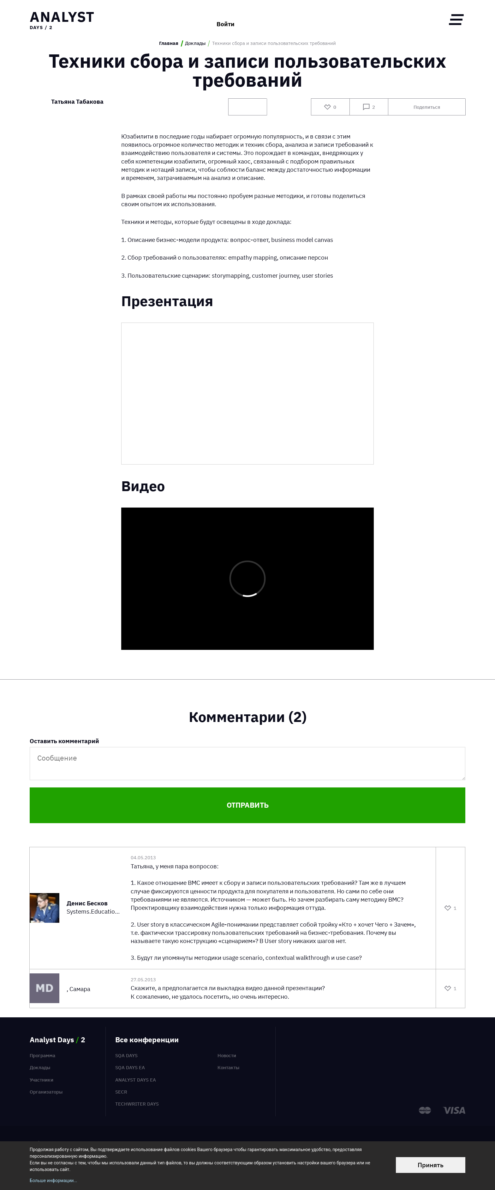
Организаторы (46, 1092)
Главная (168, 43)
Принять (431, 1165)
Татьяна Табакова (77, 102)
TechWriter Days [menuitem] (137, 1104)
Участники (41, 1080)
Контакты (228, 1067)
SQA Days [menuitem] (126, 1055)
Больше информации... (53, 1180)
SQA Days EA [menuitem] (130, 1067)
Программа (42, 1055)
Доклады (195, 43)
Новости (227, 1055)
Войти (226, 19)
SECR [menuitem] (121, 1092)
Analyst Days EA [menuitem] (135, 1080)
